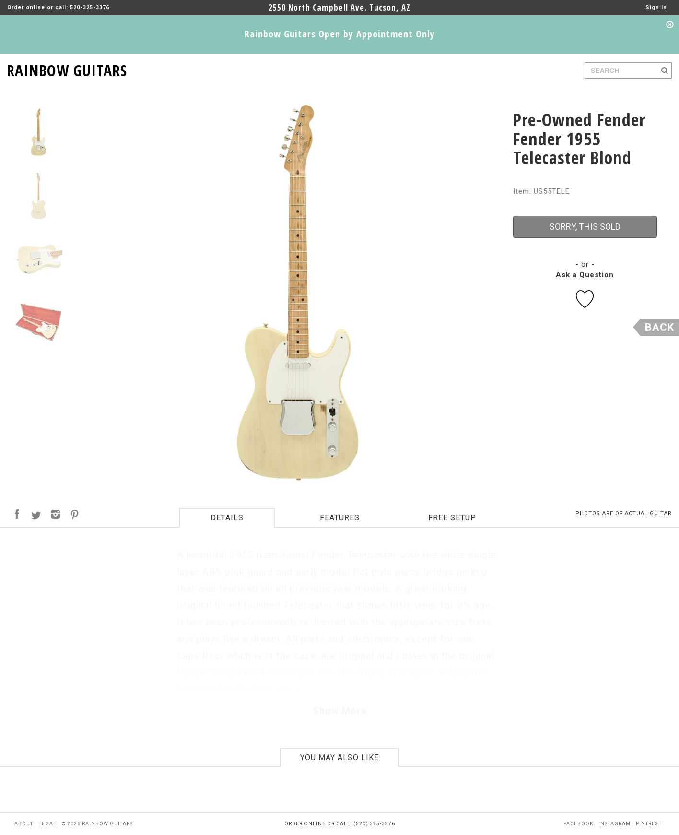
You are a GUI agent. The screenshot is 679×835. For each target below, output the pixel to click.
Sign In (656, 7)
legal (47, 823)
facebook (578, 823)
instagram (614, 823)
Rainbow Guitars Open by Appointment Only (340, 33)
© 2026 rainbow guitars (97, 823)
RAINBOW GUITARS (67, 69)
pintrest (648, 823)
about (23, 823)
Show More (340, 711)
